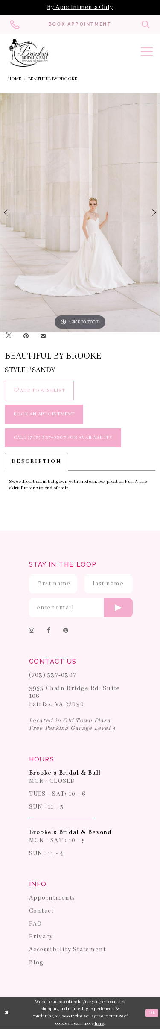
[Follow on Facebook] (48, 631)
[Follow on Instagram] (31, 631)
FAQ (35, 924)
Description (36, 461)
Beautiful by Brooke (52, 79)
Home (14, 79)
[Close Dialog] (7, 1013)
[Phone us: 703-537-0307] (15, 24)
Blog (36, 963)
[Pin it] (26, 336)
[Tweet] (8, 336)
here (99, 1023)
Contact (41, 911)
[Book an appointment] (80, 24)
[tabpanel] (80, 212)
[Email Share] (43, 336)
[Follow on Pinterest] (65, 631)
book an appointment (44, 414)
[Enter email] (81, 607)
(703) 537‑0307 (53, 675)
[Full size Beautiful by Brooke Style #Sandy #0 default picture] (80, 212)
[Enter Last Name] (108, 583)
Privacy (41, 937)
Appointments (52, 898)
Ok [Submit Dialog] (151, 1013)
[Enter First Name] (53, 583)
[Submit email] (118, 607)
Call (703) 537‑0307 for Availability (63, 438)
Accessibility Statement (67, 949)
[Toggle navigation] (147, 53)
